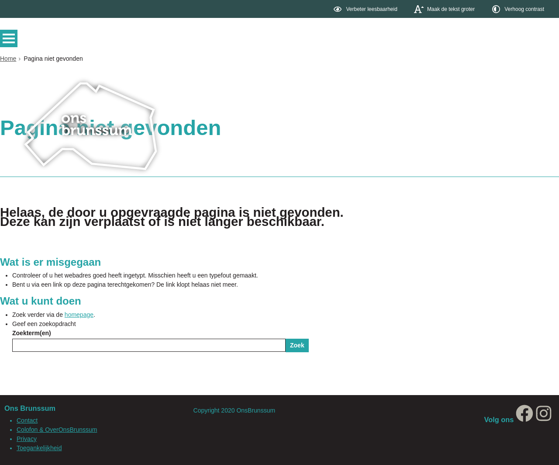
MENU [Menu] (11, 38)
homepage (79, 314)
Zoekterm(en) (31, 333)
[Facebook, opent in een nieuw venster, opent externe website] (524, 419)
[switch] (366, 9)
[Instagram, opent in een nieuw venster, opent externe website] (543, 419)
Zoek (297, 345)
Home (8, 58)
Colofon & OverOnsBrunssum (57, 429)
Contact (27, 420)
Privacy (27, 438)
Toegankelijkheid (39, 447)
